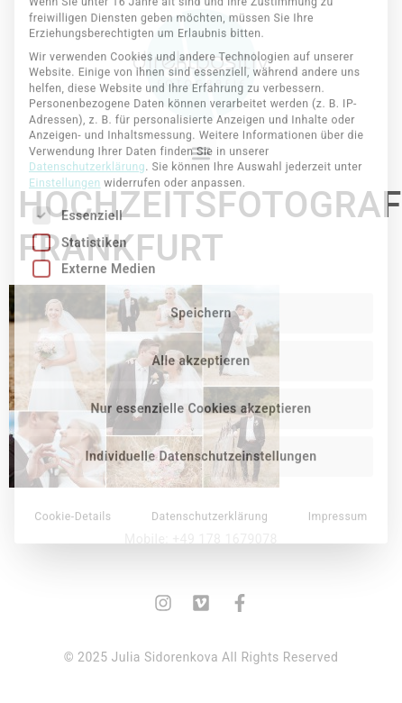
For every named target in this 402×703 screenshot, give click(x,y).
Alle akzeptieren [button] (200, 239)
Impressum (338, 394)
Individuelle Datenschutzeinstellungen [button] (200, 334)
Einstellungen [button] (65, 61)
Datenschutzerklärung (87, 45)
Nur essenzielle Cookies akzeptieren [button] (200, 286)
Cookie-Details (73, 394)
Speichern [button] (201, 191)
